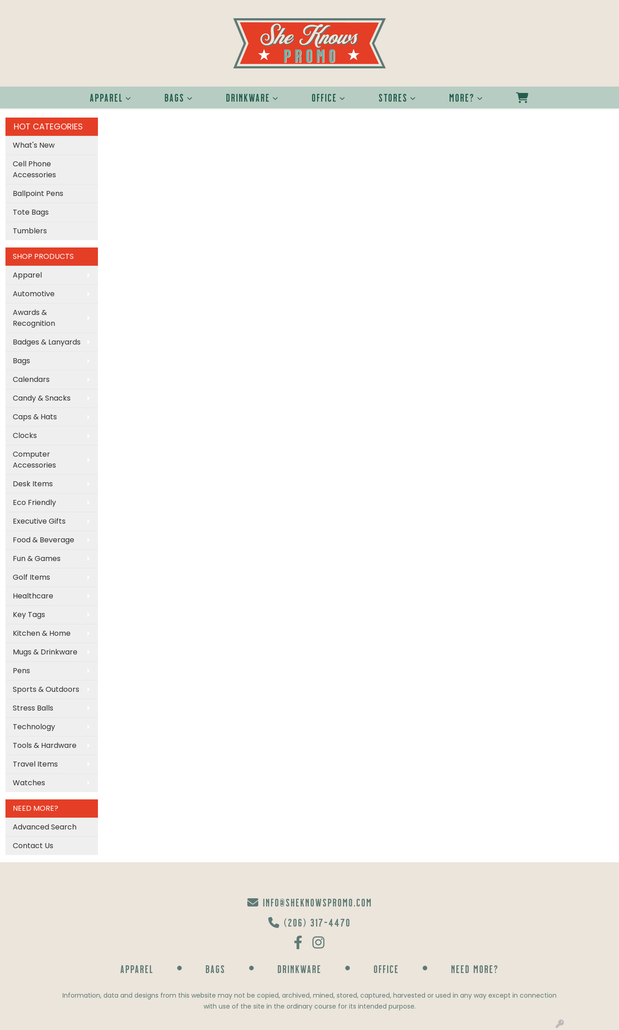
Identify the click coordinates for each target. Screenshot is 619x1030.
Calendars (31, 379)
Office (324, 97)
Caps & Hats (35, 417)
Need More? (475, 968)
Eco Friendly (34, 502)
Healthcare (33, 596)
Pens (21, 670)
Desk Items (33, 484)
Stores (393, 97)
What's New (34, 145)
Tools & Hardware (45, 745)
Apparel (106, 97)
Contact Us (33, 845)
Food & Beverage (43, 540)
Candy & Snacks (42, 398)
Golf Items (31, 577)
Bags (174, 97)
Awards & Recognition (34, 318)
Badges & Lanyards (47, 342)
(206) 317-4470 (309, 922)
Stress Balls (33, 708)
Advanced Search (45, 827)
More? (462, 97)
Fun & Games (37, 558)
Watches (29, 783)
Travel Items (35, 764)
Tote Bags (31, 212)
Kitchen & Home (42, 633)
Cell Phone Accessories (34, 169)
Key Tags (29, 614)
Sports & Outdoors (46, 689)
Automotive (34, 293)
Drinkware (248, 97)
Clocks (25, 435)
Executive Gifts (39, 521)
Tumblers (30, 231)
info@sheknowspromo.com (309, 902)
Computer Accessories (34, 459)
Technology (34, 726)
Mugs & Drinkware (45, 652)
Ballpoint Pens (38, 193)
